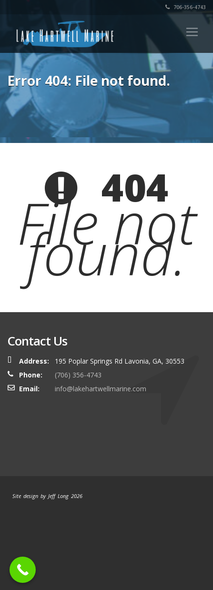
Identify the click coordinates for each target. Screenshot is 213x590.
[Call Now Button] (23, 570)
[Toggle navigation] (192, 31)
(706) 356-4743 (78, 374)
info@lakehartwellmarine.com (100, 388)
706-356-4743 (185, 7)
